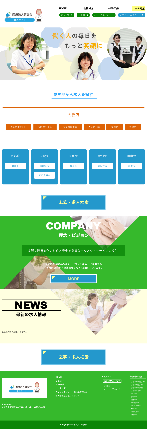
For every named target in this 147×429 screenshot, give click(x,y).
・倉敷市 (133, 414)
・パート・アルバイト (112, 389)
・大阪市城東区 (136, 388)
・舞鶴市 (133, 400)
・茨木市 (133, 393)
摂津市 (133, 127)
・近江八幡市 (135, 405)
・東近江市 (134, 403)
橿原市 (73, 166)
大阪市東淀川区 (18, 127)
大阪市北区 (94, 127)
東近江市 (44, 166)
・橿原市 (133, 408)
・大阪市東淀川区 (137, 382)
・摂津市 (133, 397)
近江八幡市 (44, 175)
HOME (63, 8)
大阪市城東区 (70, 127)
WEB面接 (113, 8)
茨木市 (114, 127)
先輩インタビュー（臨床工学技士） (72, 392)
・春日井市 (134, 411)
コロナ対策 (138, 8)
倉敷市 (131, 166)
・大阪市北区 (135, 390)
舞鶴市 (15, 166)
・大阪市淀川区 (136, 385)
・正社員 (106, 386)
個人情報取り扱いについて (68, 396)
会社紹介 (88, 8)
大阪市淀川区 (45, 127)
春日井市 (102, 166)
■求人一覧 (107, 377)
